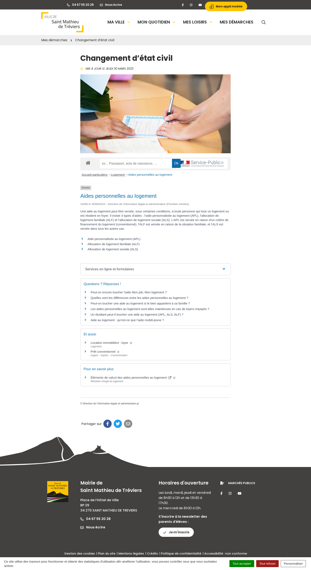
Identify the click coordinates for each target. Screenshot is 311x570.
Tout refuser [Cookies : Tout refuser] (267, 563)
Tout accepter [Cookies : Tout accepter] (242, 563)
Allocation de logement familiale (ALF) (114, 244)
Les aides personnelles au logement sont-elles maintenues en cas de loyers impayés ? (150, 309)
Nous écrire (92, 527)
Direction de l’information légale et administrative (111, 403)
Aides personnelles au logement (150, 174)
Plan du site (106, 553)
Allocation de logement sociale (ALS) (113, 249)
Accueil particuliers (95, 174)
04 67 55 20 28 (95, 518)
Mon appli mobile (226, 6)
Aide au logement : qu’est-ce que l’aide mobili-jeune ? (127, 320)
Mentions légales (131, 553)
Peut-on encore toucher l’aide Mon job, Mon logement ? (129, 292)
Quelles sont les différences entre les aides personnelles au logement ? (139, 298)
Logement (118, 174)
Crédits (152, 553)
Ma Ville (119, 22)
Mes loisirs (198, 22)
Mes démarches (236, 22)
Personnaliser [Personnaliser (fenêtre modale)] (293, 563)
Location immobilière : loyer (111, 342)
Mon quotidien (157, 22)
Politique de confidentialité (181, 553)
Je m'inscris (176, 532)
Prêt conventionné (105, 351)
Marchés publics (241, 483)
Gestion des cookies (79, 553)
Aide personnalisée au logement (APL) (114, 239)
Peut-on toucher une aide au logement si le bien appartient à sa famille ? (140, 303)
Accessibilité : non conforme (225, 553)
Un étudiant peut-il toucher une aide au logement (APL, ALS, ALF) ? (137, 314)
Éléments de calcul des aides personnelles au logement (133, 377)
